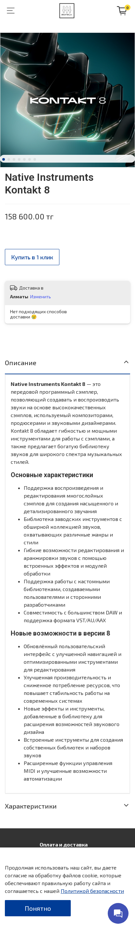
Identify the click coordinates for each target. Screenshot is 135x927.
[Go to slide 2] (8, 159)
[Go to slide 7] (34, 159)
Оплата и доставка (64, 844)
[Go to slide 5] (24, 159)
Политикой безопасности (92, 891)
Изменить (40, 296)
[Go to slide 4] (19, 159)
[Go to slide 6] (29, 159)
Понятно (38, 908)
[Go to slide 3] (14, 159)
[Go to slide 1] (3, 159)
